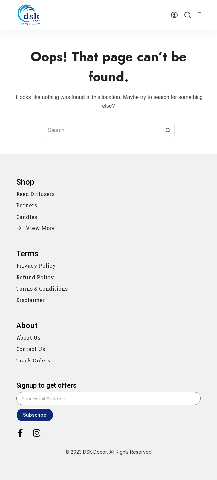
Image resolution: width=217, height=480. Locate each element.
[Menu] (201, 15)
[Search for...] (102, 130)
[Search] (187, 15)
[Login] (174, 15)
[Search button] (168, 130)
